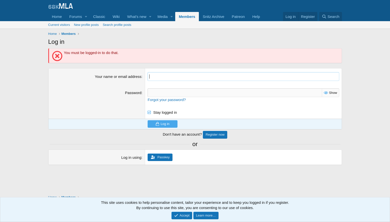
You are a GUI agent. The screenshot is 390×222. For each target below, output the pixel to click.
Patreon (238, 16)
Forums (75, 16)
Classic (99, 16)
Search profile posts (117, 25)
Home (57, 16)
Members (187, 16)
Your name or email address (118, 76)
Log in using (131, 157)
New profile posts (86, 25)
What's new (136, 16)
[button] (85, 16)
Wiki (116, 16)
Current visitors (59, 25)
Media (163, 16)
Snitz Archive (213, 16)
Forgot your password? (167, 100)
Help (256, 16)
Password (133, 93)
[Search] (330, 16)
